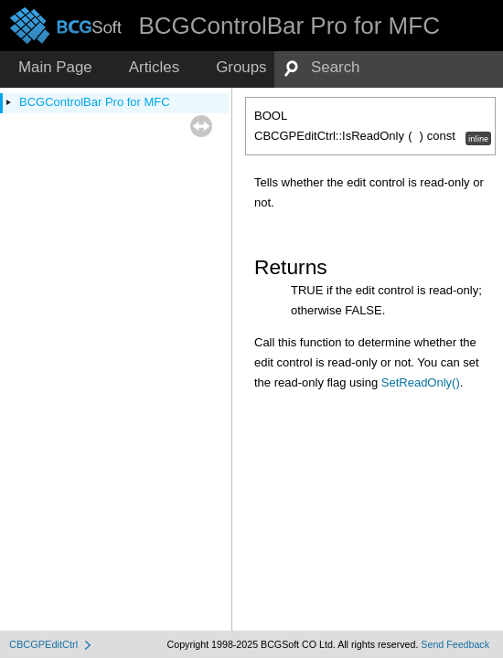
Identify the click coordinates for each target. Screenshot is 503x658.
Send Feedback (455, 644)
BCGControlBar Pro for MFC (94, 102)
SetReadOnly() (420, 382)
